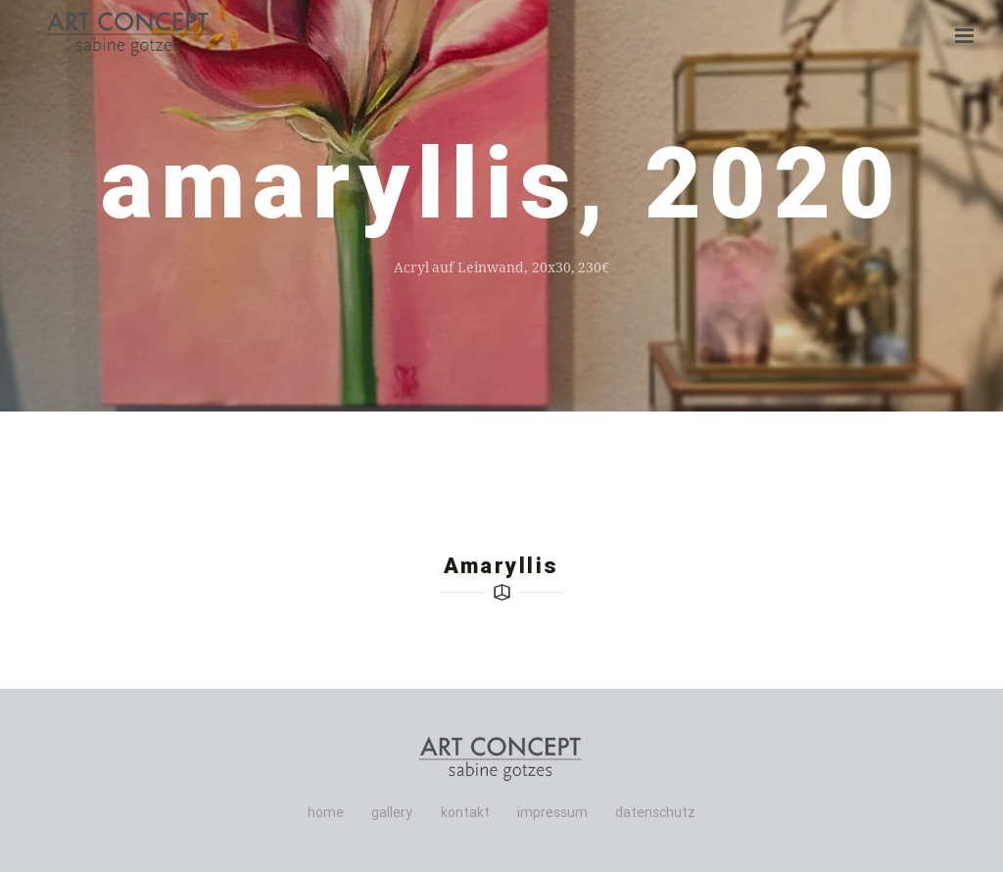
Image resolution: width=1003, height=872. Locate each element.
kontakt (465, 812)
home (326, 812)
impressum (552, 812)
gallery (391, 812)
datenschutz (655, 812)
